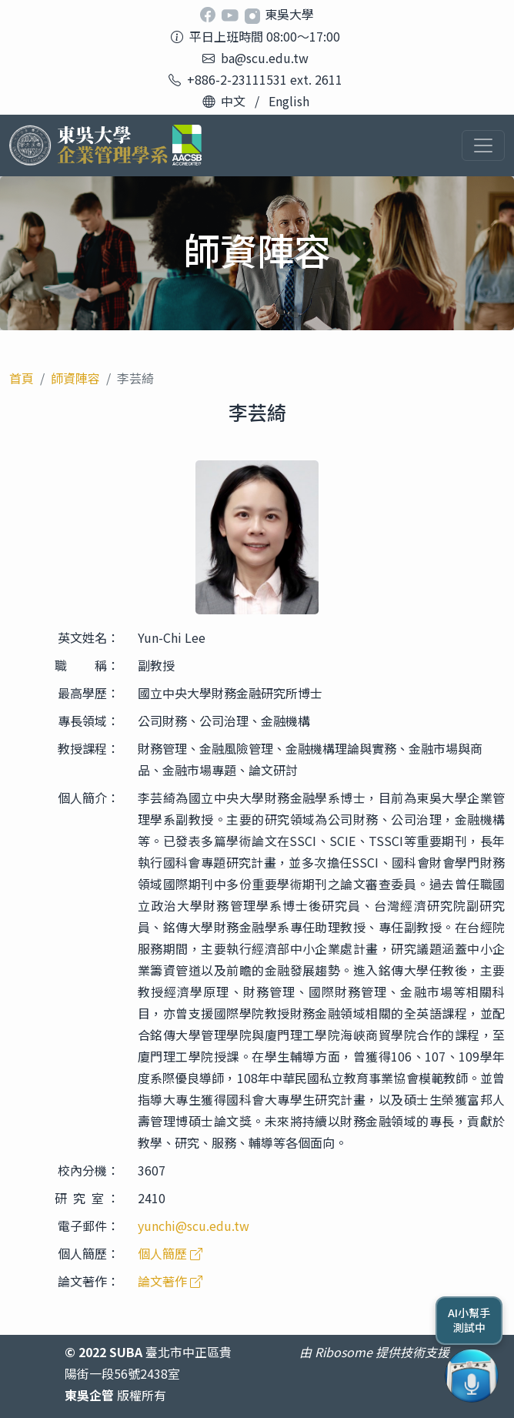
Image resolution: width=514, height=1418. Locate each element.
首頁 (21, 378)
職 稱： (87, 665)
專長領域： (88, 720)
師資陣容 (75, 378)
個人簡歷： (88, 1253)
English (289, 101)
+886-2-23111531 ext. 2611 (264, 79)
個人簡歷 (170, 1253)
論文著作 (170, 1281)
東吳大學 (289, 14)
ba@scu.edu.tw (265, 57)
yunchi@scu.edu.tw (193, 1225)
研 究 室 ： (87, 1198)
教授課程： (88, 748)
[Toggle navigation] (483, 145)
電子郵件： (88, 1225)
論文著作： (88, 1281)
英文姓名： (88, 637)
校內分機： (88, 1170)
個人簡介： (88, 797)
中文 (233, 101)
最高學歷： (88, 693)
